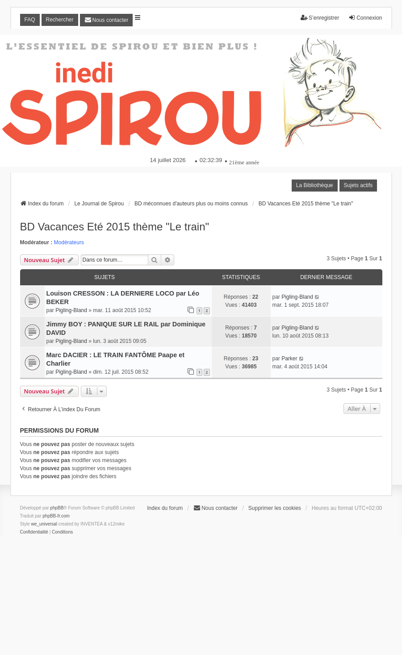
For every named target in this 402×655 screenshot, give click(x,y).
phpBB (56, 507)
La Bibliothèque (314, 185)
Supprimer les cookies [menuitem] (274, 508)
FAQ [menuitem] (30, 20)
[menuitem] (106, 20)
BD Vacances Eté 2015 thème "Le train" (114, 227)
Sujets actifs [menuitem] (358, 185)
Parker (289, 358)
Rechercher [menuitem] (60, 20)
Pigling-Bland (71, 310)
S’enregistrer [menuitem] (320, 17)
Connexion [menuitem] (365, 17)
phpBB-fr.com (56, 515)
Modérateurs (69, 242)
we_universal (44, 523)
